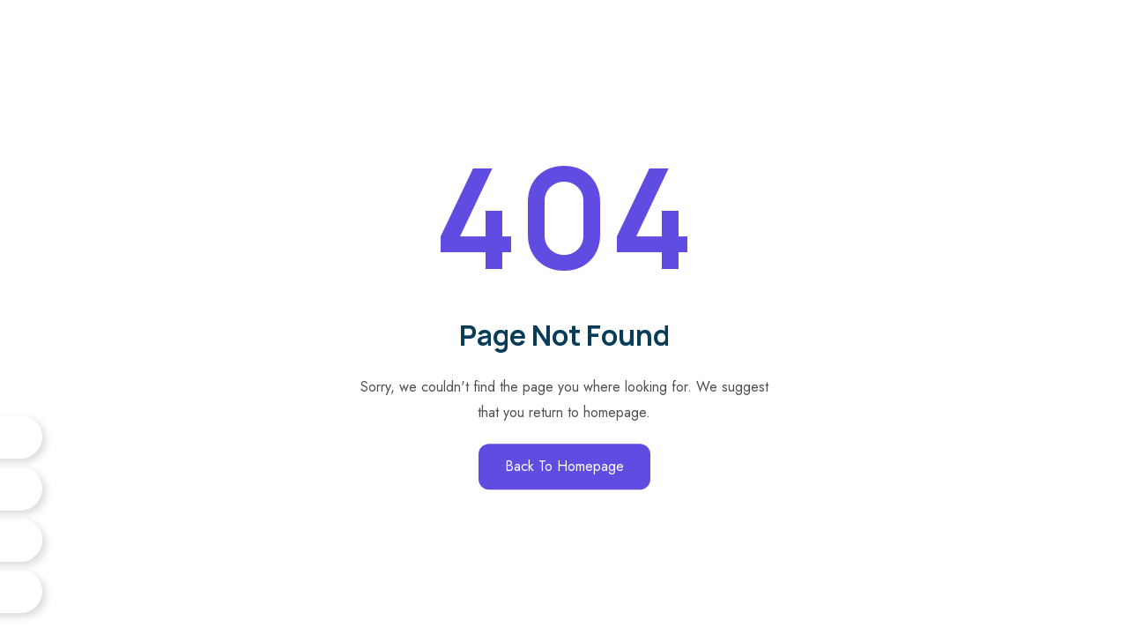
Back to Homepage (564, 466)
